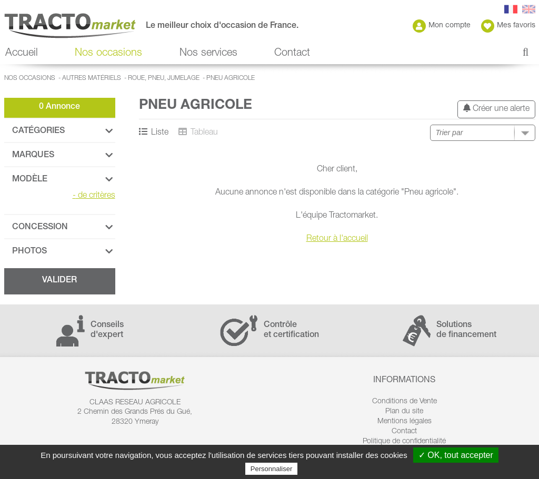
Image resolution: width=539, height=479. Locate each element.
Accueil (21, 53)
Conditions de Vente (404, 401)
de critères (94, 196)
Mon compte (442, 26)
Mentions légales (404, 421)
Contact (292, 53)
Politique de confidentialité (404, 441)
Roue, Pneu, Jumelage (163, 78)
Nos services (208, 53)
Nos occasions (108, 53)
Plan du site (404, 411)
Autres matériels (91, 78)
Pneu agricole (230, 78)
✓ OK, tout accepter (455, 455)
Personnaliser (272, 469)
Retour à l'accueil (337, 239)
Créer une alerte (496, 109)
